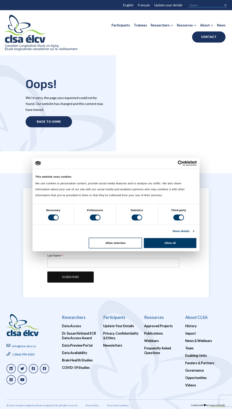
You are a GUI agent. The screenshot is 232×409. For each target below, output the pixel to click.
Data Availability (74, 351)
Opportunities (196, 376)
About (205, 25)
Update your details (168, 5)
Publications (153, 332)
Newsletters (112, 344)
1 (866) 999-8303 (23, 352)
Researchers (160, 25)
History (191, 324)
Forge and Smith (217, 403)
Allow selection (115, 242)
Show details (181, 231)
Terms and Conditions (118, 404)
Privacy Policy (92, 404)
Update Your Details (118, 324)
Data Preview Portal (77, 344)
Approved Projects (158, 324)
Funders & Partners (199, 361)
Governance (194, 369)
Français (144, 5)
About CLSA (196, 315)
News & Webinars (198, 339)
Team (189, 346)
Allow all (170, 242)
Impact (190, 332)
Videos (190, 383)
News (221, 25)
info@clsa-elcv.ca (24, 344)
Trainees (140, 25)
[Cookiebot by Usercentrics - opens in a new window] (180, 163)
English (128, 5)
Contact (209, 37)
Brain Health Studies (77, 358)
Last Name (55, 254)
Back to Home (49, 121)
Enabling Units (196, 354)
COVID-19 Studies (76, 366)
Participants (121, 25)
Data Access (71, 324)
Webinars (151, 339)
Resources (185, 25)
